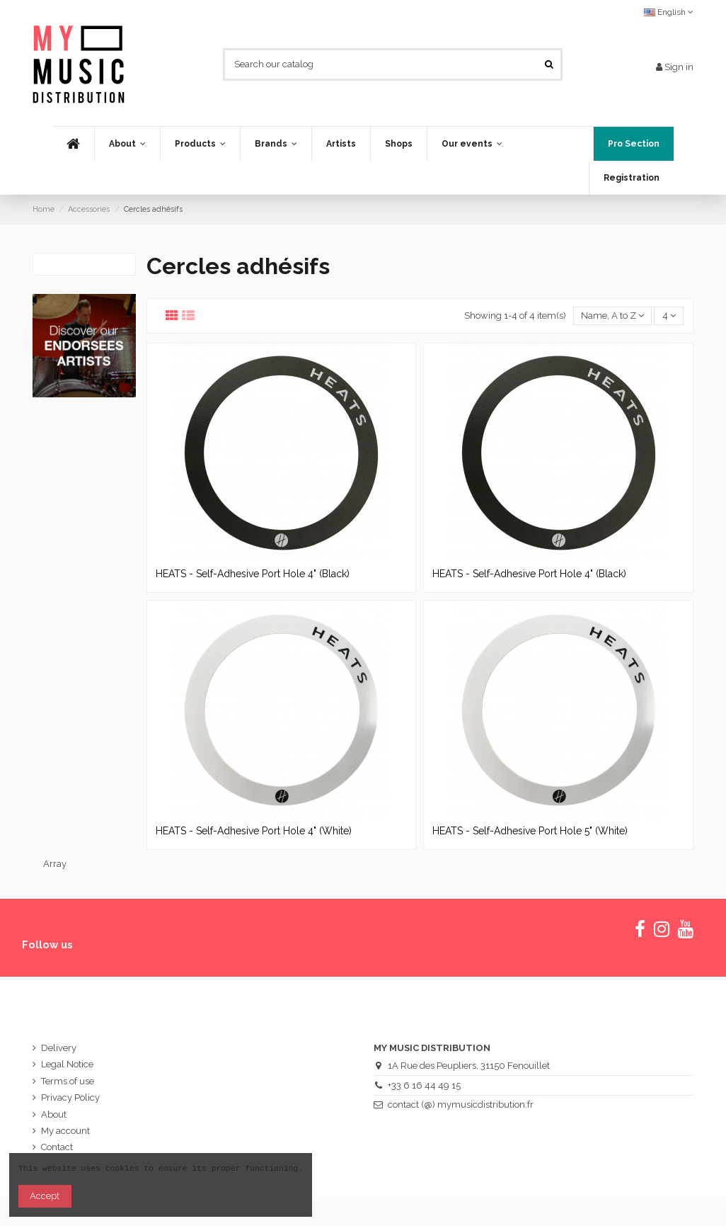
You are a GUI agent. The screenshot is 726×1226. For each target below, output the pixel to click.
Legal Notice (67, 1064)
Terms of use (67, 1081)
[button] (200, 144)
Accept (44, 1196)
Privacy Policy (70, 1097)
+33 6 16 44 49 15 (424, 1085)
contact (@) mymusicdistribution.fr (461, 1104)
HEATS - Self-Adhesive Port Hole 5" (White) (530, 830)
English (668, 12)
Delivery (58, 1048)
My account (65, 1130)
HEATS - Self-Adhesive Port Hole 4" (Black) (253, 573)
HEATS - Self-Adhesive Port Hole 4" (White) (254, 830)
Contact (57, 1147)
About (54, 1114)
